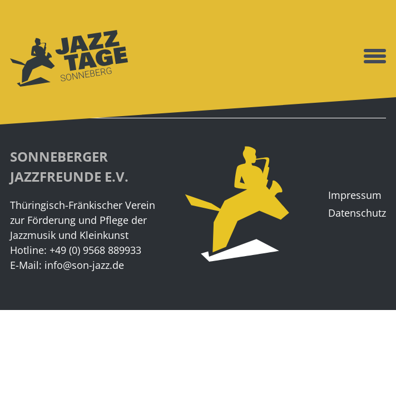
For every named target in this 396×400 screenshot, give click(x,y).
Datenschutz (357, 212)
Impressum (355, 195)
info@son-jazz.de (84, 265)
